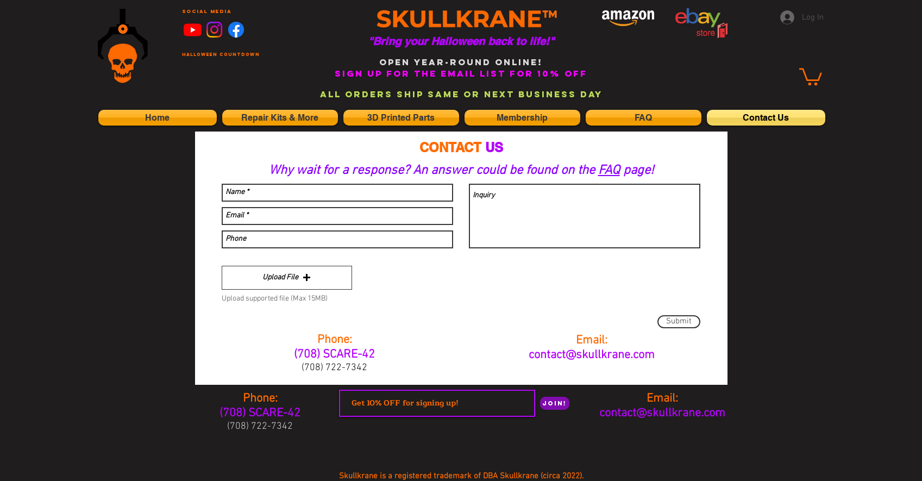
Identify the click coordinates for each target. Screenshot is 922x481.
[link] (810, 75)
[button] (287, 278)
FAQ (609, 170)
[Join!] (554, 403)
